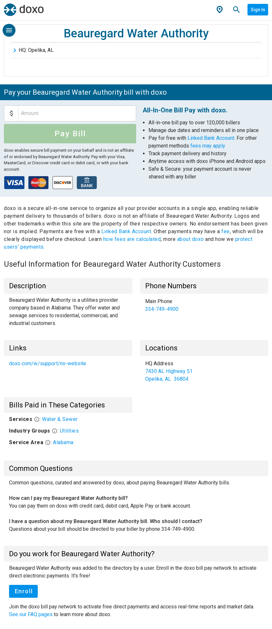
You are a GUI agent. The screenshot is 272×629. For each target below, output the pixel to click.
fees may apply (207, 146)
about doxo (190, 239)
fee (225, 231)
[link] (204, 305)
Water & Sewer (60, 419)
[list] (204, 305)
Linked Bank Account (210, 138)
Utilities (69, 431)
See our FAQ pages (31, 614)
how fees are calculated (132, 239)
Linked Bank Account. (127, 231)
